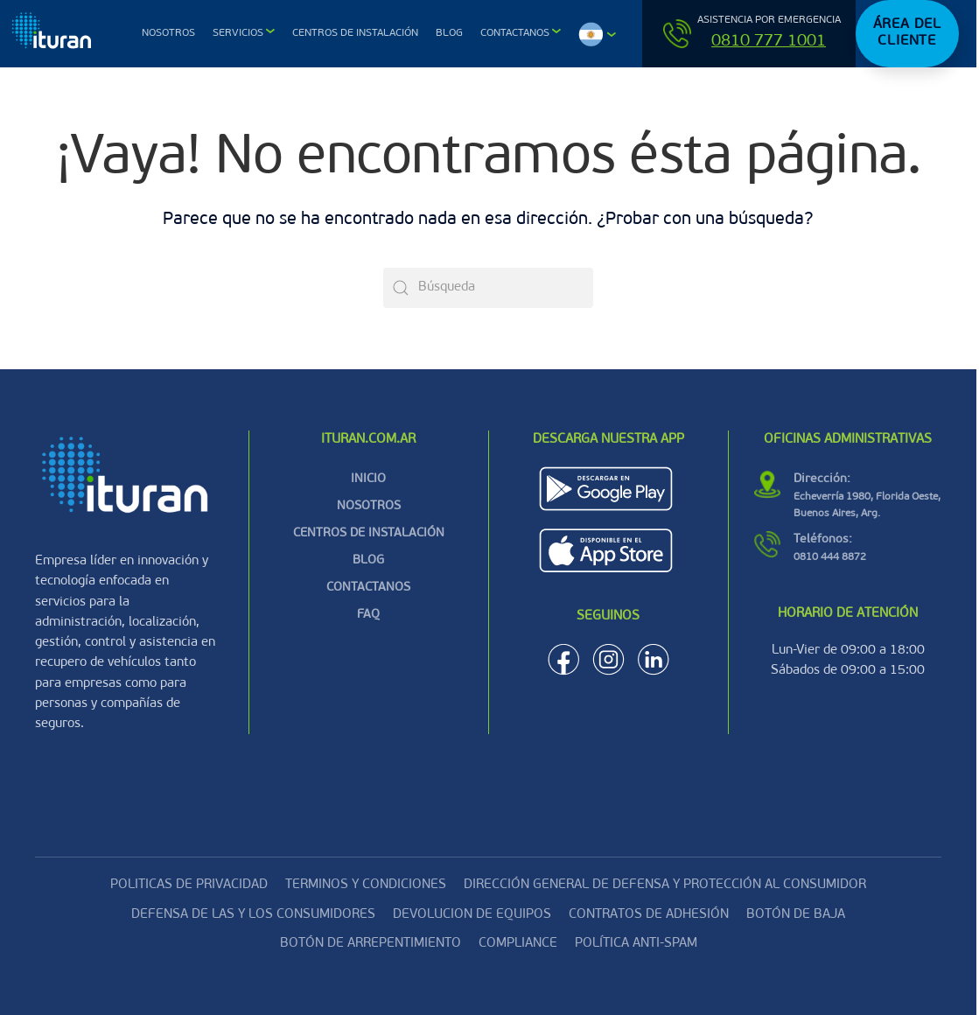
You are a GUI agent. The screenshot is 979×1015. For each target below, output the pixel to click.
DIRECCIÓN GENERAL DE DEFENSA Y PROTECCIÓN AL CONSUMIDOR (665, 885)
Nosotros (168, 33)
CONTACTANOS (368, 587)
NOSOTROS (369, 506)
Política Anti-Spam (636, 943)
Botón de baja (795, 914)
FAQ (368, 614)
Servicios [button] (238, 33)
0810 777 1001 (768, 41)
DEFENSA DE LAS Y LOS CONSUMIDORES (253, 914)
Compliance (518, 943)
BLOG (368, 560)
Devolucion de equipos (472, 914)
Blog (449, 33)
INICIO (368, 479)
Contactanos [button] (514, 33)
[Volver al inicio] (53, 33)
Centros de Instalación (355, 33)
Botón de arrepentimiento (370, 943)
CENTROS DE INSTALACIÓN (368, 533)
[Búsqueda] (488, 288)
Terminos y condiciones (365, 885)
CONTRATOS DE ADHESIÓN (649, 914)
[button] (597, 34)
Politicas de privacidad (189, 885)
